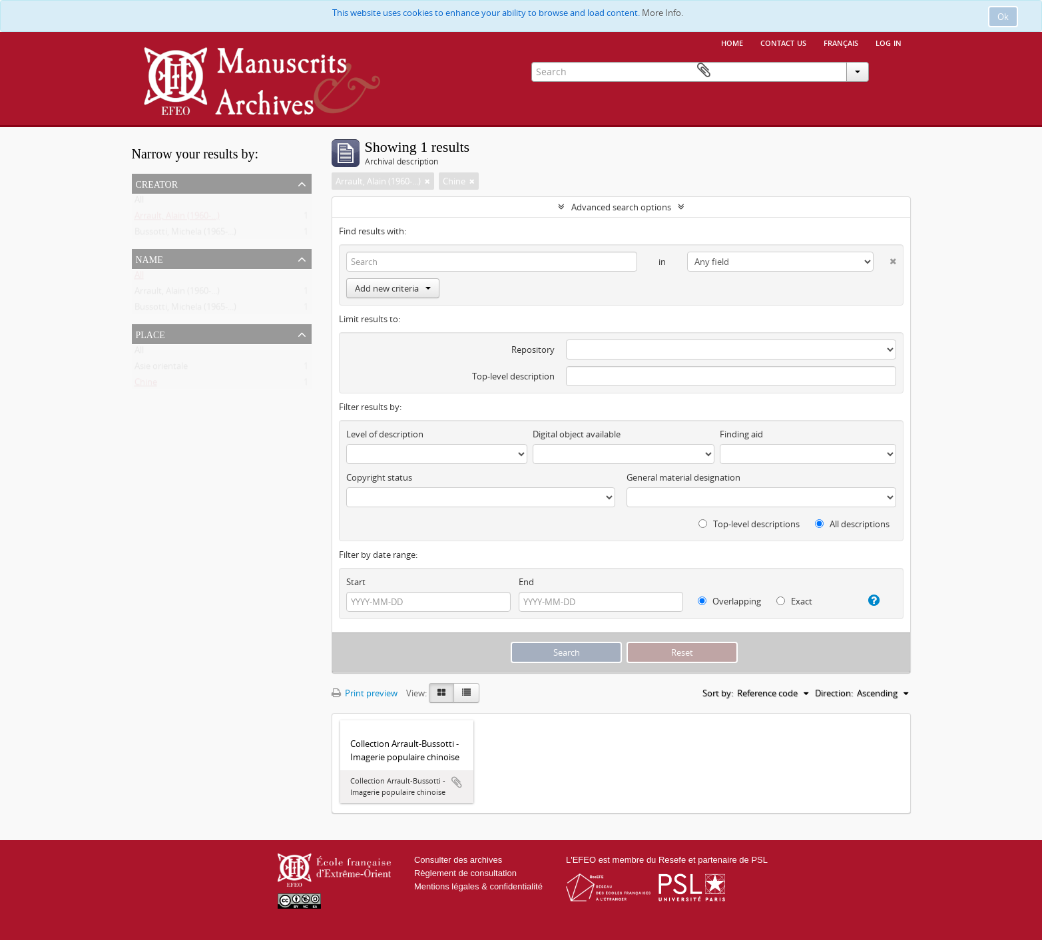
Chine (145, 385)
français (841, 42)
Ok (1003, 17)
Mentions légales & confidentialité (478, 886)
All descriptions (852, 524)
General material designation (683, 477)
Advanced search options (621, 207)
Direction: (834, 693)
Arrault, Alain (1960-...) (177, 218)
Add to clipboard (456, 782)
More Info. (662, 13)
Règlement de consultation (465, 873)
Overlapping (729, 601)
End (526, 582)
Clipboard (891, 70)
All (139, 202)
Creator (157, 183)
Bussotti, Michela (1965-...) (185, 234)
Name (149, 258)
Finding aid (741, 434)
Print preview (364, 693)
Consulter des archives (458, 860)
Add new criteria (393, 288)
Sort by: (717, 693)
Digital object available (577, 434)
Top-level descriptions (749, 524)
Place (150, 333)
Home (732, 42)
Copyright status (379, 477)
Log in (889, 42)
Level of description (384, 434)
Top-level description (513, 376)
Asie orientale (161, 369)
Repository (533, 349)
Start (356, 582)
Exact (794, 601)
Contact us (783, 42)
